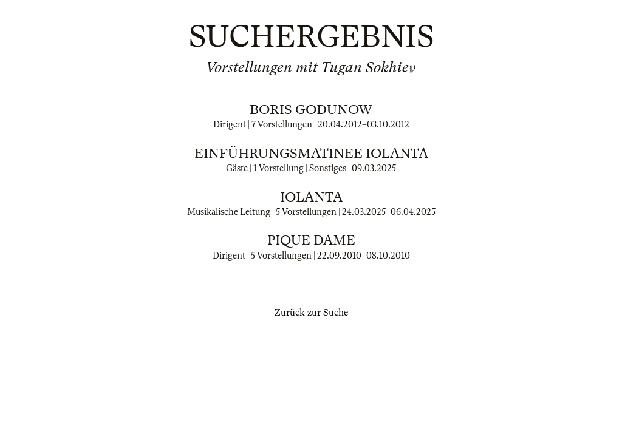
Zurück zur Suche (311, 312)
